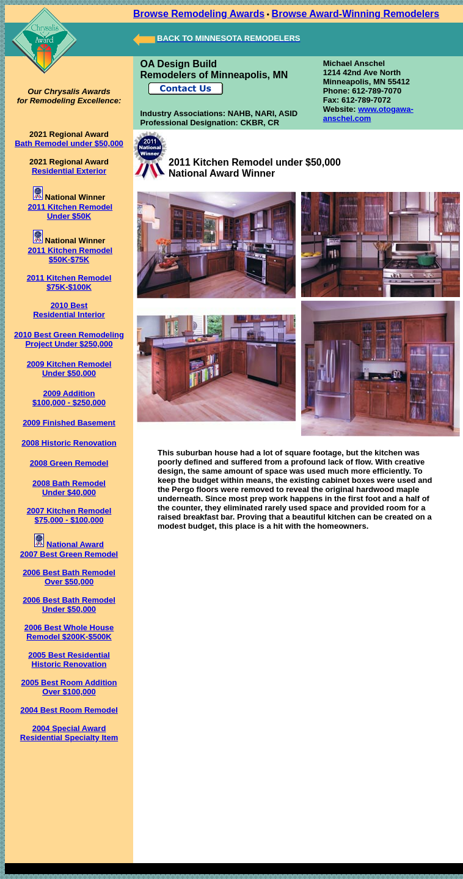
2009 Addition (69, 393)
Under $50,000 (69, 609)
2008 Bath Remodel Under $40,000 (69, 488)
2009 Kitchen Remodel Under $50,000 (69, 368)
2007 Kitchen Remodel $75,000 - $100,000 (69, 515)
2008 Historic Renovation (68, 442)
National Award (75, 544)
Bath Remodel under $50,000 (69, 143)
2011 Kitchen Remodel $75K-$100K (69, 282)
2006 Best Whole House (69, 627)
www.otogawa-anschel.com (368, 114)
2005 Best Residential (69, 655)
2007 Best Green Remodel (69, 554)
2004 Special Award (69, 728)
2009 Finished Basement (69, 422)
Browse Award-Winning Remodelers (356, 14)
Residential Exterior (69, 170)
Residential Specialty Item (69, 737)
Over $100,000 (68, 691)
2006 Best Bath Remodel (69, 572)
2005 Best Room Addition (69, 682)
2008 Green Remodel (69, 463)
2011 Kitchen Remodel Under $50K (69, 211)
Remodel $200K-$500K (68, 636)
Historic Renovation (69, 664)
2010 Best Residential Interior (69, 310)
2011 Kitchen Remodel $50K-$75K (69, 255)
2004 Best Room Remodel (69, 710)
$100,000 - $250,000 (69, 402)
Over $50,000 (69, 581)
